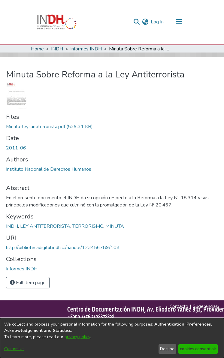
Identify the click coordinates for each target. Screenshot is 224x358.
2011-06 (16, 148)
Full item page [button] (28, 282)
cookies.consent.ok (198, 349)
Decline (167, 349)
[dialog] (112, 338)
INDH (57, 49)
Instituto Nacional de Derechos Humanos (48, 169)
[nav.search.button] (136, 22)
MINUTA (114, 226)
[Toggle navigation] (178, 22)
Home (37, 49)
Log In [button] (157, 22)
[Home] (57, 21)
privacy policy (77, 337)
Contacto (179, 306)
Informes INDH (86, 49)
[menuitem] (145, 22)
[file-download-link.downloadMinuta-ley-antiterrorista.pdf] (49, 126)
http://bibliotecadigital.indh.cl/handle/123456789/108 (63, 247)
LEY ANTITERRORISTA (45, 226)
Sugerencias (205, 306)
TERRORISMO (87, 226)
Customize (14, 349)
